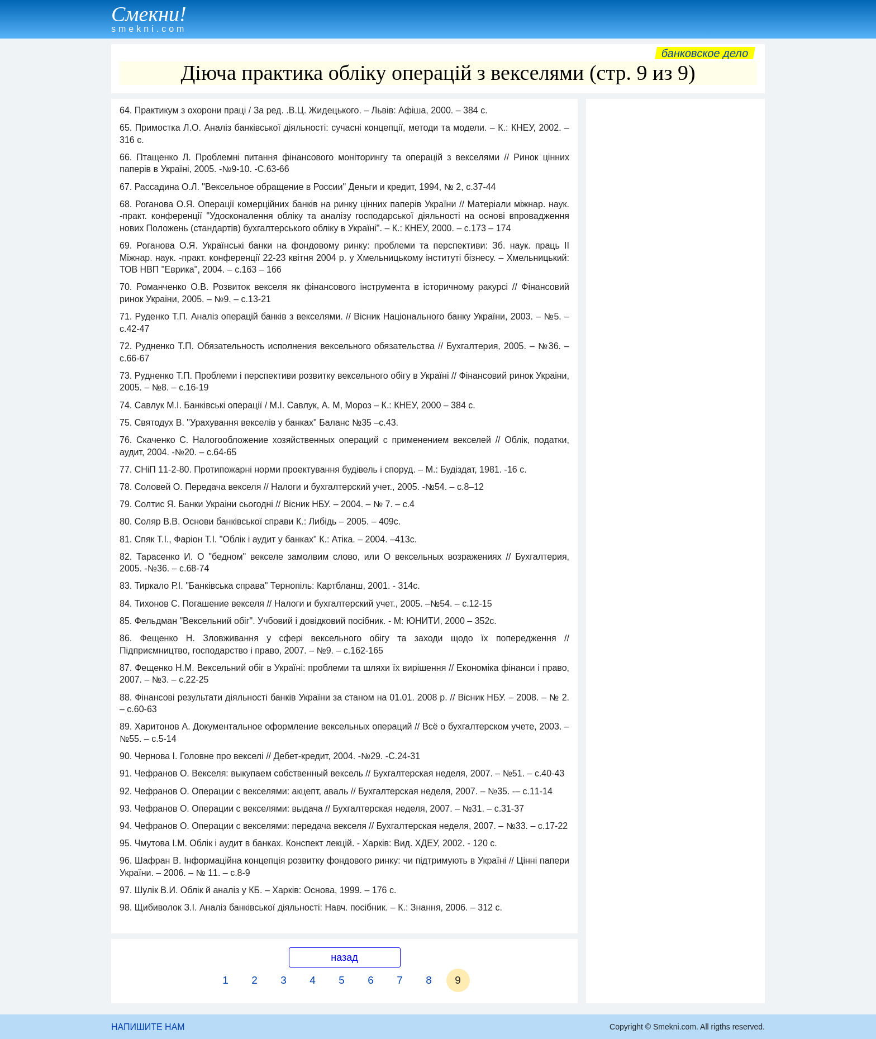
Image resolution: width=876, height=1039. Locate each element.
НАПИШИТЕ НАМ (148, 1027)
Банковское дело (704, 53)
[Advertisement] (675, 272)
